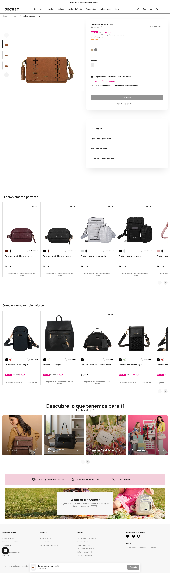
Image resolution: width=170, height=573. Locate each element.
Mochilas (50, 9)
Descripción (127, 128)
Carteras (38, 9)
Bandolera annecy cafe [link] (30, 16)
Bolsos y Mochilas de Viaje (70, 9)
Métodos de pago (127, 148)
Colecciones (105, 9)
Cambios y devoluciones (127, 158)
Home (4, 16)
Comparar (32, 251)
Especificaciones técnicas (127, 138)
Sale (117, 9)
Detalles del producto (127, 104)
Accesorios (91, 9)
